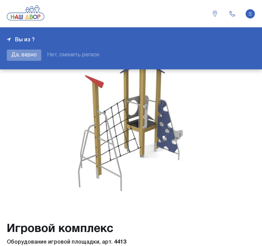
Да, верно (24, 55)
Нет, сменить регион (73, 55)
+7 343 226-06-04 (232, 13)
